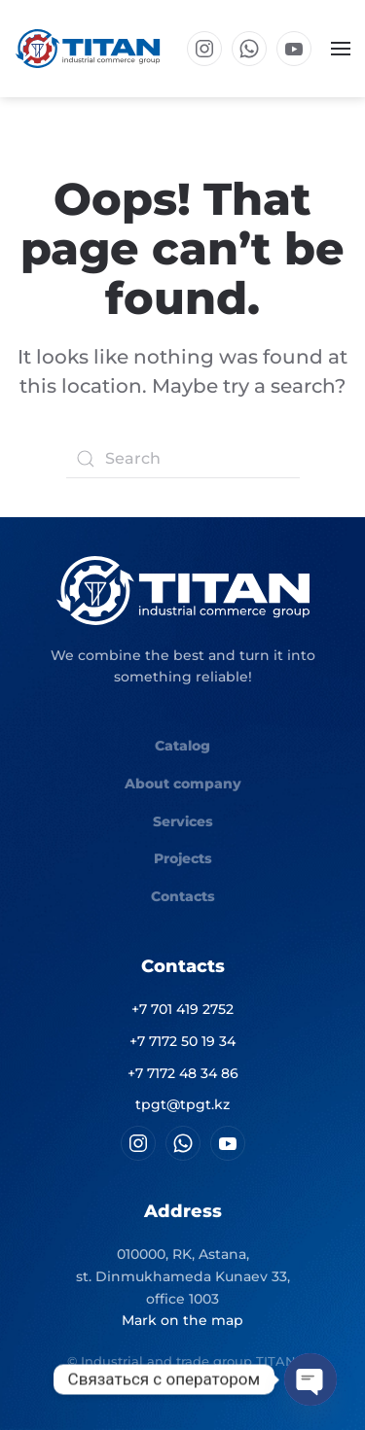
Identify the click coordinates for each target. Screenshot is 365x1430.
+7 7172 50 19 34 (182, 1041)
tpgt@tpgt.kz (182, 1104)
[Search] (183, 458)
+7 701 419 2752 (182, 1009)
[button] (340, 48)
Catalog (182, 745)
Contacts (183, 896)
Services (183, 821)
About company (183, 783)
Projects (183, 858)
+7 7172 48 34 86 (183, 1073)
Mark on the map (182, 1320)
